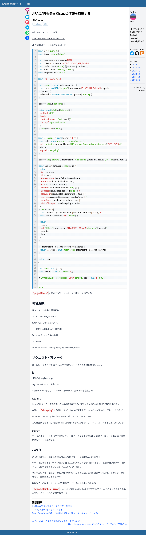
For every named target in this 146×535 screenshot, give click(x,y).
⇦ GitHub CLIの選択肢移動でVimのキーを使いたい (56, 521)
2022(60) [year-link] (136, 73)
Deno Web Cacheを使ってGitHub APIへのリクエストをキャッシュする (65, 513)
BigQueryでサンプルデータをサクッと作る (52, 505)
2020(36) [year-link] (136, 79)
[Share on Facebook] (27, 38)
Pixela (142, 90)
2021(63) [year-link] (136, 76)
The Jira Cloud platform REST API (48, 38)
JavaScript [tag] (37, 24)
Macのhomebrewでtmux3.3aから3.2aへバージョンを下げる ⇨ (97, 524)
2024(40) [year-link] (136, 67)
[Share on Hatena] (27, 17)
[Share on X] (27, 27)
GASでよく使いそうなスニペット (47, 509)
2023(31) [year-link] (136, 70)
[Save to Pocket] (27, 22)
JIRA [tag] (45, 24)
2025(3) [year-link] (135, 64)
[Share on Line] (27, 33)
